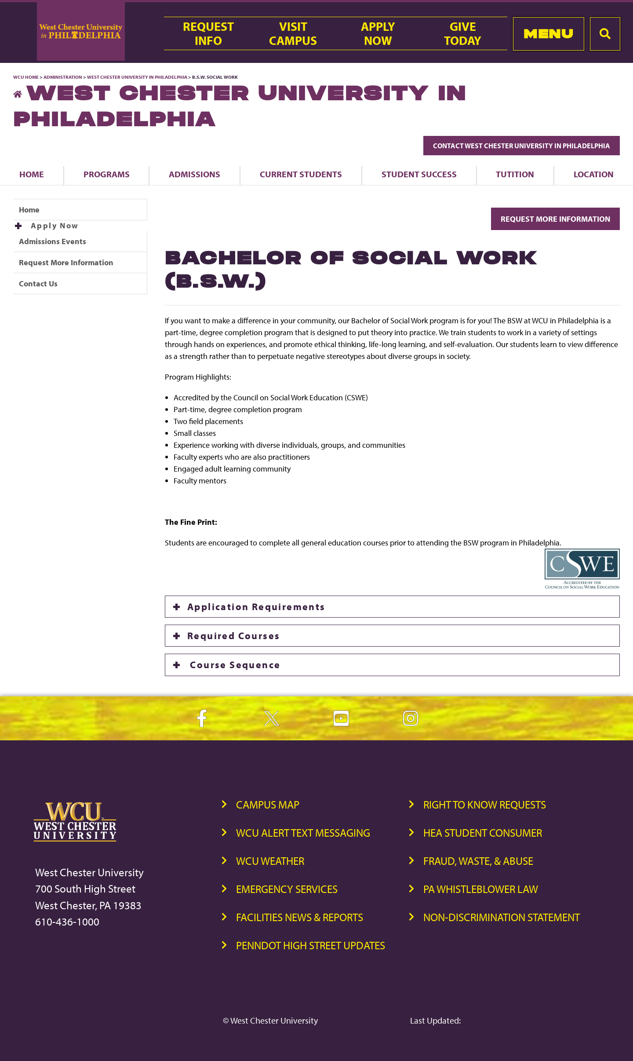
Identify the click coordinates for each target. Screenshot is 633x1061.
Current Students (301, 173)
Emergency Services (287, 889)
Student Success (419, 173)
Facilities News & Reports (299, 917)
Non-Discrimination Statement (501, 917)
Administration (63, 77)
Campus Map (267, 804)
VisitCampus (293, 33)
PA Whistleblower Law (480, 889)
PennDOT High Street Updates (310, 945)
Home (31, 173)
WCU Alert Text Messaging (303, 832)
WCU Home (26, 77)
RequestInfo (208, 33)
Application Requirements (256, 606)
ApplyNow (378, 33)
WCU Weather (270, 860)
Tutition (515, 173)
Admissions (194, 173)
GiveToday (462, 33)
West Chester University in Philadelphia (137, 77)
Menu (548, 34)
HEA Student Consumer (482, 832)
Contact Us (38, 283)
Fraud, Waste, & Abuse (478, 860)
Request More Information (66, 262)
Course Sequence (233, 665)
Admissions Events (52, 241)
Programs (107, 173)
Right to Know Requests (484, 804)
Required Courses (233, 635)
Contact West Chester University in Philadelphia (521, 145)
